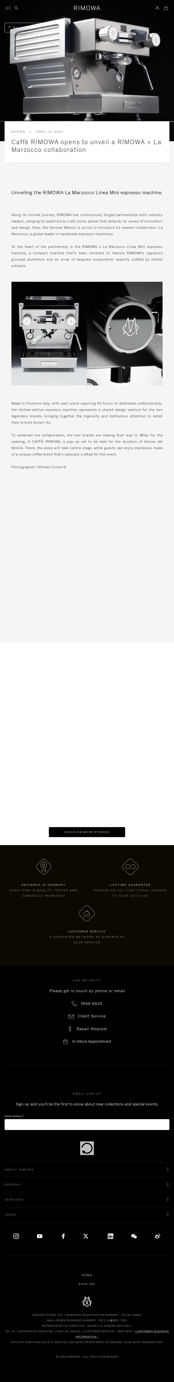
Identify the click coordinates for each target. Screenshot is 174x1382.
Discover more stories (87, 832)
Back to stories (25, 27)
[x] (87, 1236)
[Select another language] (87, 1284)
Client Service (92, 1016)
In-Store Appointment (91, 1041)
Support (13, 1184)
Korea (88, 1275)
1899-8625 (92, 1003)
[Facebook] (63, 1236)
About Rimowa (19, 1169)
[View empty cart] (166, 8)
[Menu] (7, 8)
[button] (87, 1169)
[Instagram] (16, 1236)
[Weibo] (157, 1236)
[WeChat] (134, 1236)
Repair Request (91, 1029)
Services (14, 1199)
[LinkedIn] (110, 1236)
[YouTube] (40, 1236)
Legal (11, 1214)
